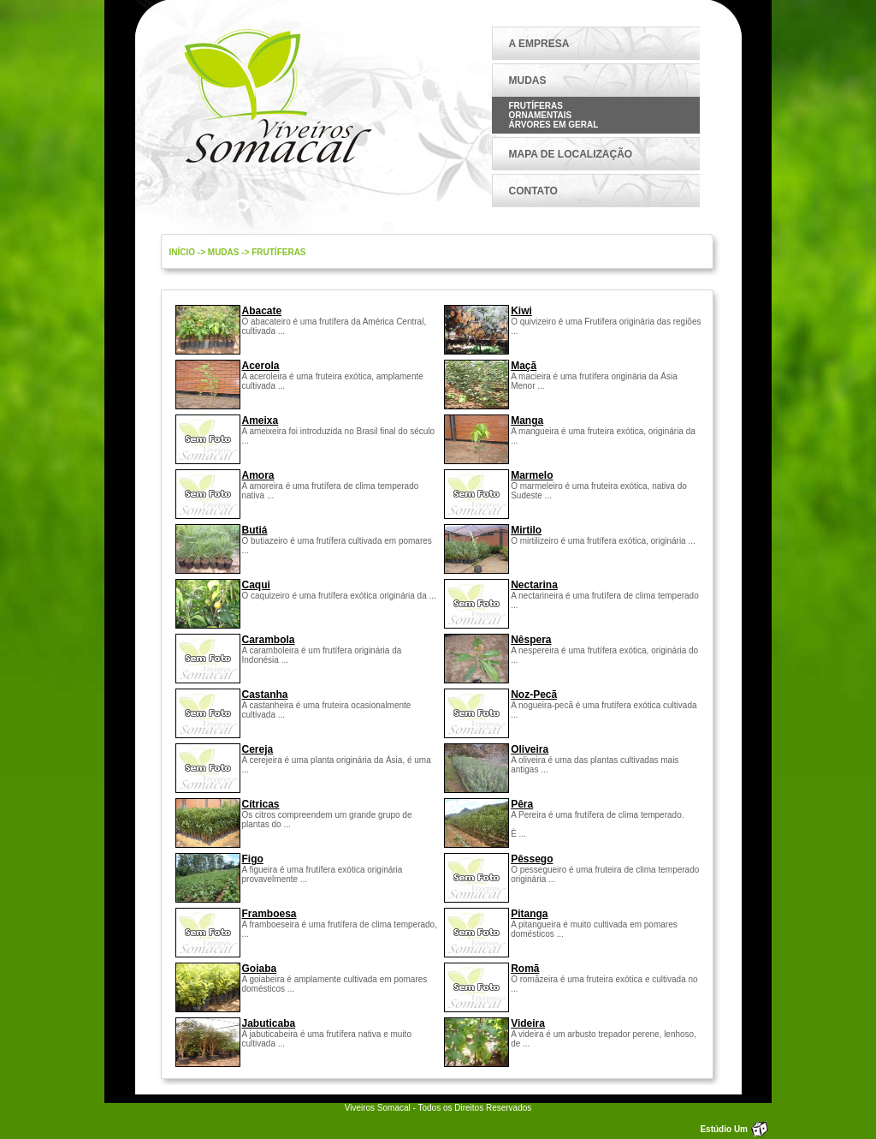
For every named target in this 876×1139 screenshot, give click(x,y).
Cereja (258, 749)
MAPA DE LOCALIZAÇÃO (571, 154)
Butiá (255, 530)
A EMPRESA (539, 44)
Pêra (522, 804)
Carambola (268, 640)
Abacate (262, 311)
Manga (527, 420)
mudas (224, 252)
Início (182, 252)
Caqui (256, 585)
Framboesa (269, 914)
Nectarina (534, 585)
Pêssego (532, 859)
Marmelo (532, 475)
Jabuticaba (269, 1023)
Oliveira (529, 749)
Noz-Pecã (534, 695)
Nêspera (531, 640)
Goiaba (259, 969)
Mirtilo (526, 530)
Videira (528, 1023)
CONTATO (533, 191)
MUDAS (528, 80)
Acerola (261, 366)
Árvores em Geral (554, 124)
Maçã (523, 366)
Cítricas (261, 804)
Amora (258, 475)
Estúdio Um (724, 1129)
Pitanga (529, 914)
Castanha (265, 695)
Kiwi (521, 311)
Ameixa (260, 420)
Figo (252, 859)
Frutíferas (536, 105)
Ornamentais (540, 115)
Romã (525, 969)
